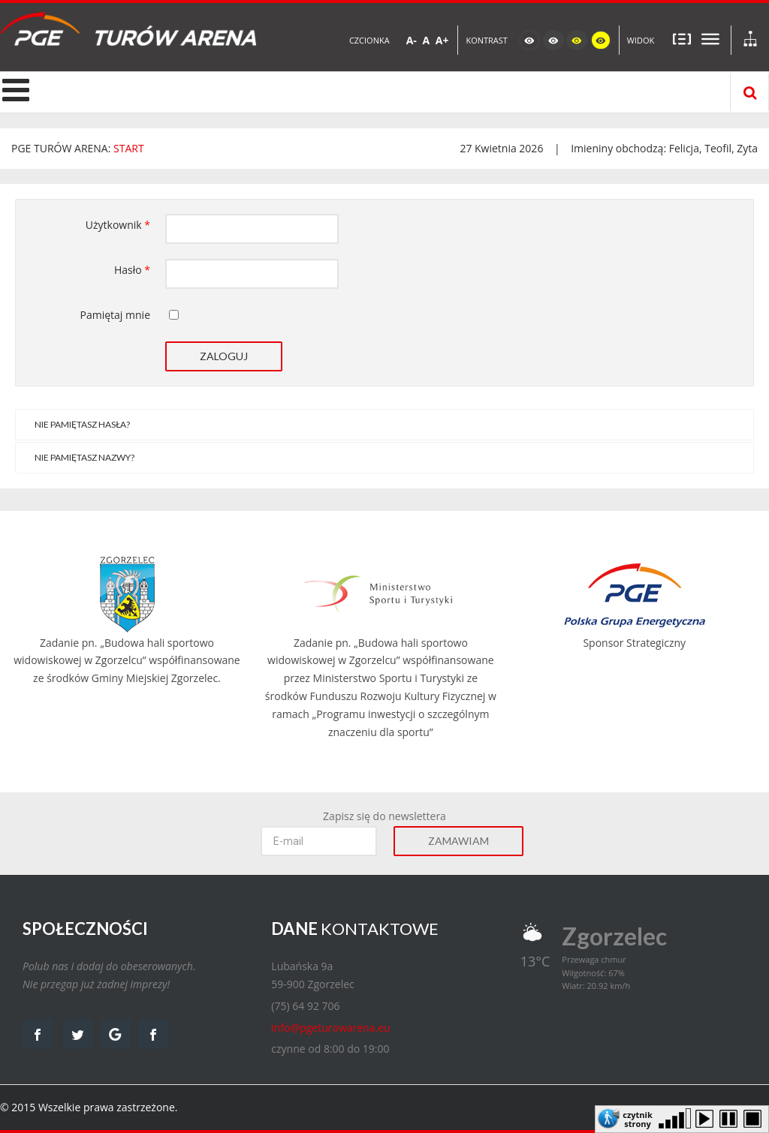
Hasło (132, 270)
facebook (38, 1034)
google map (116, 1034)
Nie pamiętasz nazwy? (84, 457)
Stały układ (682, 38)
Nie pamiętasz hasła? (82, 424)
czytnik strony (637, 1117)
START (128, 148)
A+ (442, 40)
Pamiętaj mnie (115, 315)
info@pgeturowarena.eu (330, 1027)
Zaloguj (224, 356)
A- (411, 40)
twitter (78, 1034)
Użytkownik (118, 225)
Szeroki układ (710, 38)
